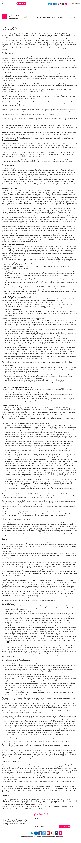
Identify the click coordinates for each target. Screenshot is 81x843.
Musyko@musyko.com (7, 3)
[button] (21, 3)
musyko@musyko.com (53, 154)
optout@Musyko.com (39, 378)
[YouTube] (58, 4)
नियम (47, 836)
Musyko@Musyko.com (54, 414)
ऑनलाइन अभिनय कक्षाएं (8, 820)
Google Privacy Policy (42, 512)
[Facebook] (54, 4)
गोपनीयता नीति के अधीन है (57, 836)
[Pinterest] (61, 4)
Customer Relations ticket (68, 152)
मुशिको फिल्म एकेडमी (41, 814)
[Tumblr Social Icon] (63, 4)
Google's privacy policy (60, 516)
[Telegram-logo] (32, 833)
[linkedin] (51, 4)
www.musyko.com (42, 35)
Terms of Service (58, 512)
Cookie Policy (20, 264)
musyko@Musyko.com (20, 346)
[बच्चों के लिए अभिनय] (65, 826)
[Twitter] (56, 4)
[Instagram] (66, 4)
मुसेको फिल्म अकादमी (16, 16)
